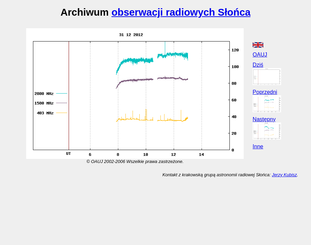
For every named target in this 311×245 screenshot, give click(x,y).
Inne (258, 146)
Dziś (258, 65)
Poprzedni (265, 92)
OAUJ (260, 55)
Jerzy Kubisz (284, 174)
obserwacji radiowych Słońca (180, 12)
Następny (264, 119)
